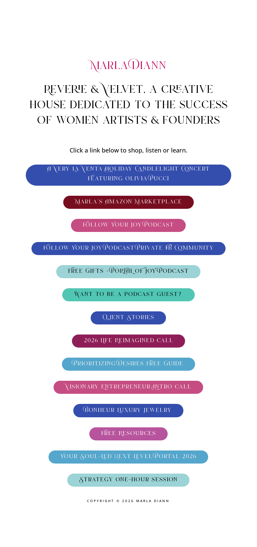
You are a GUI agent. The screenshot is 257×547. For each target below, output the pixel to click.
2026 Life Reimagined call (128, 341)
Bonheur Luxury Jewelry (128, 410)
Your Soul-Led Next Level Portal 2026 (128, 456)
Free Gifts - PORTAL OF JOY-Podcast (128, 271)
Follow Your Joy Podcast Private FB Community (128, 248)
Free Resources (128, 433)
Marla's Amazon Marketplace (128, 202)
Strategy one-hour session (128, 480)
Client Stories (128, 317)
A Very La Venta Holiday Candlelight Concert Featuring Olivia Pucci (128, 174)
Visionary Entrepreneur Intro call (128, 387)
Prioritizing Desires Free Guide (128, 364)
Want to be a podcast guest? (128, 294)
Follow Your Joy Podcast (128, 225)
